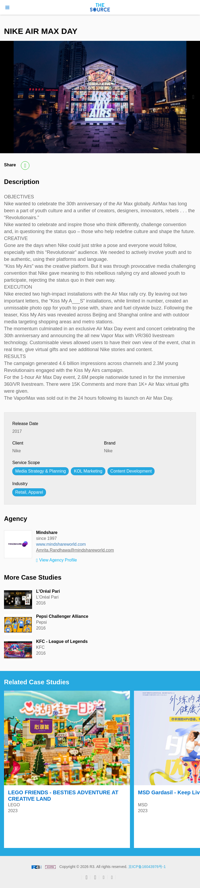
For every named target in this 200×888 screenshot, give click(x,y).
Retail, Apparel (29, 492)
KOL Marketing (88, 471)
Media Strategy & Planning (40, 471)
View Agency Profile (56, 560)
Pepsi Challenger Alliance (62, 616)
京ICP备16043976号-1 (147, 867)
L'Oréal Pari (48, 591)
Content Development (131, 471)
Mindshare (46, 532)
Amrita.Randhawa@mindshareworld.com (75, 550)
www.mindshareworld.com (61, 544)
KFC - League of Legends (62, 641)
